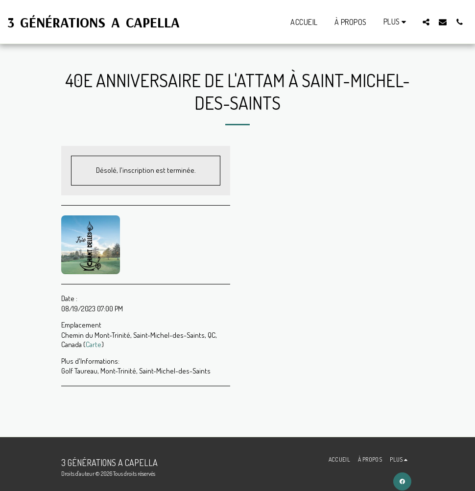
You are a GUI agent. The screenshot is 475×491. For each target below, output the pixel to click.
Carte (93, 344)
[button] (426, 22)
